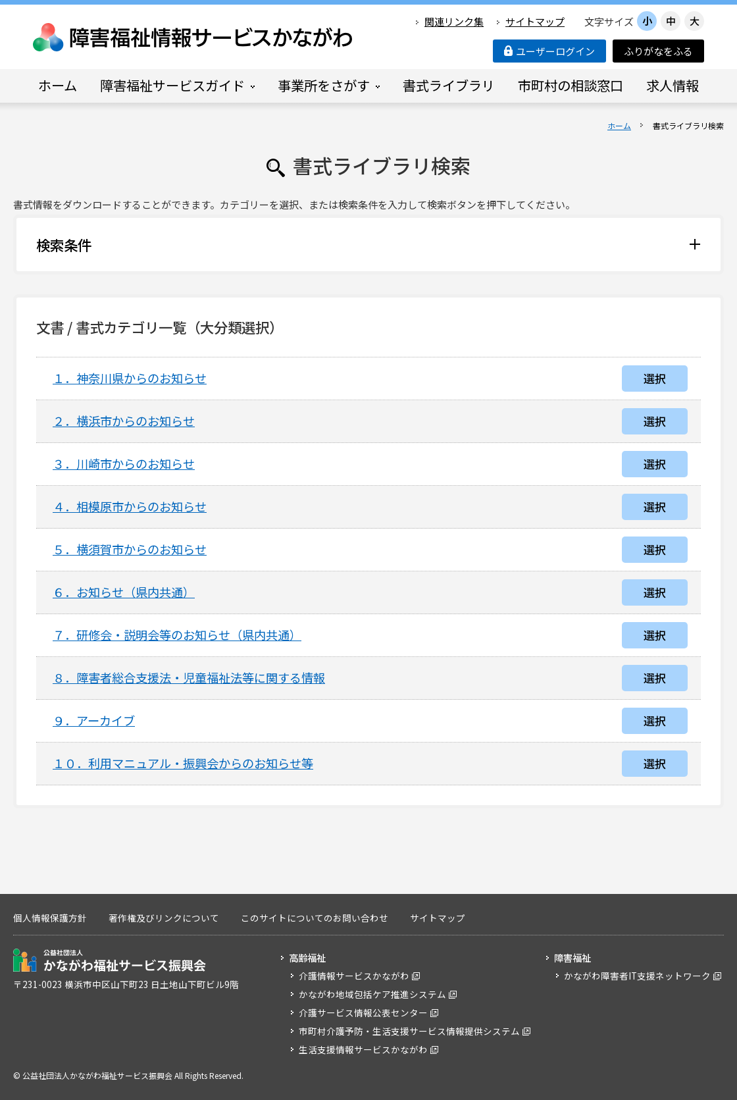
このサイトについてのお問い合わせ (314, 917)
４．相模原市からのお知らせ (130, 506)
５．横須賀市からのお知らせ (130, 549)
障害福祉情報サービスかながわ (193, 37)
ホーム (619, 125)
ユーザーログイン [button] (549, 51)
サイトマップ (535, 21)
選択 (655, 378)
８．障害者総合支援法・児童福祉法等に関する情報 (189, 677)
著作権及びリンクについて (164, 917)
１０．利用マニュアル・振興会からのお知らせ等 (183, 763)
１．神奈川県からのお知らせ (130, 377)
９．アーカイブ (94, 720)
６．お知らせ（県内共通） (124, 591)
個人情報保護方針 (50, 917)
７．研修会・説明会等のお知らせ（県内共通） (177, 634)
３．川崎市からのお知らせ (124, 463)
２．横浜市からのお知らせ (124, 420)
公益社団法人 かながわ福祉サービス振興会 (109, 960)
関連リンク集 (454, 21)
